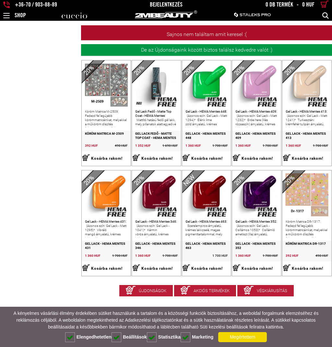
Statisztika (164, 337)
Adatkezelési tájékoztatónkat (153, 320)
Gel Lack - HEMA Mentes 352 (226, 276)
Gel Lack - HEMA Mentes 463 (160, 276)
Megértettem (242, 337)
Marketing (197, 337)
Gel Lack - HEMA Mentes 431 (27, 276)
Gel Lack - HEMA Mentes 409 (226, 150)
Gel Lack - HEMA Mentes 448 (160, 150)
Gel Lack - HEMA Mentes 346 (93, 276)
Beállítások (129, 337)
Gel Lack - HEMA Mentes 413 (292, 150)
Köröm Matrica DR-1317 (289, 276)
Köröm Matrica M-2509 (23, 150)
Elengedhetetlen (88, 337)
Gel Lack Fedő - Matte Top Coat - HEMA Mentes (97, 152)
